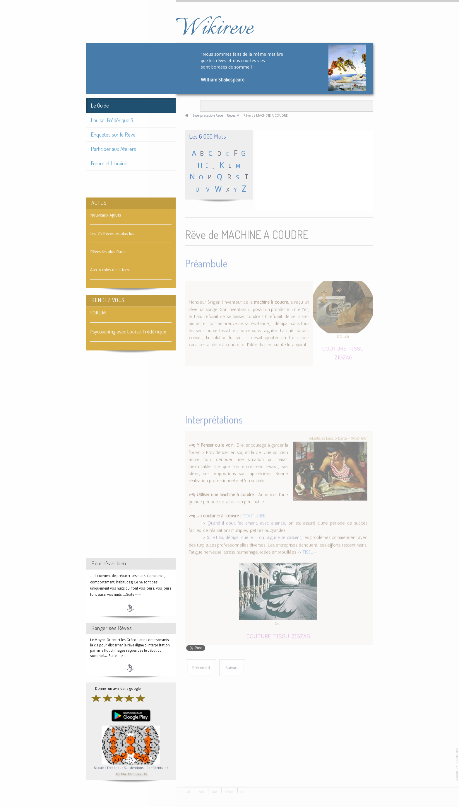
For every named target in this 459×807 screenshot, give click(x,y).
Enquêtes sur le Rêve (113, 134)
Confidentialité (157, 768)
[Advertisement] (131, 459)
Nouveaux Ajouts (105, 215)
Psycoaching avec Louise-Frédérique (128, 332)
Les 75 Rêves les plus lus (112, 233)
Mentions (137, 768)
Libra (137, 774)
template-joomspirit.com (457, 764)
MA (123, 774)
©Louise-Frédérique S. (110, 768)
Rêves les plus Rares (108, 251)
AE (117, 774)
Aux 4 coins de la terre (110, 270)
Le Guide (100, 105)
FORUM (98, 313)
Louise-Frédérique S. (112, 120)
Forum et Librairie (109, 163)
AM (130, 774)
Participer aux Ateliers (113, 148)
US (145, 774)
